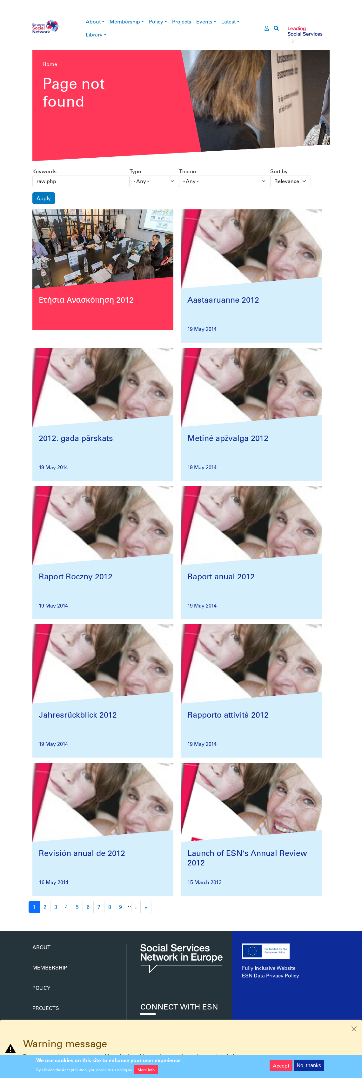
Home (50, 64)
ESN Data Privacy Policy (270, 975)
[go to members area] (267, 28)
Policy (156, 21)
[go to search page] (276, 28)
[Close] (354, 1029)
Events (204, 21)
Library (94, 34)
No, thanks (309, 1067)
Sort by (279, 171)
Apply (44, 198)
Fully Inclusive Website (269, 967)
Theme (187, 171)
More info (146, 1072)
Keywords (44, 171)
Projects (181, 21)
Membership (125, 21)
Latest (228, 21)
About (93, 21)
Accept (281, 1067)
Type (135, 171)
